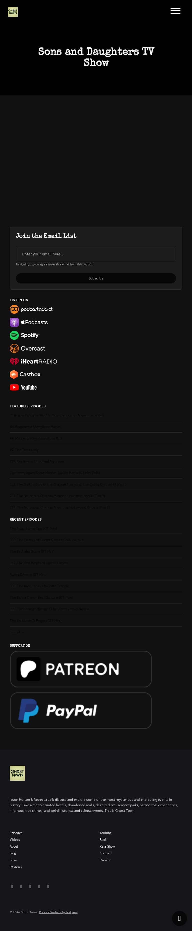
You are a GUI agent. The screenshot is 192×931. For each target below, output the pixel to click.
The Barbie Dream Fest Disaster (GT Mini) (41, 597)
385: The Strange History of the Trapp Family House (49, 609)
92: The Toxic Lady (24, 449)
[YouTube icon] (30, 886)
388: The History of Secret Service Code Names (47, 540)
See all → (17, 632)
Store (13, 860)
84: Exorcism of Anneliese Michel (35, 426)
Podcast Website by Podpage (58, 912)
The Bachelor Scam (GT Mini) (32, 551)
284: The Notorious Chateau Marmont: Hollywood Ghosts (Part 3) (60, 507)
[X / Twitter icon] (39, 886)
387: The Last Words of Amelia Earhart (39, 563)
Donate (105, 860)
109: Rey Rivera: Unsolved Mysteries (37, 461)
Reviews (16, 867)
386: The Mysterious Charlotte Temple (39, 586)
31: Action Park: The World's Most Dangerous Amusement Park (57, 415)
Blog (13, 853)
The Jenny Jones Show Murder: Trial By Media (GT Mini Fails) (55, 473)
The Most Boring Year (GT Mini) (33, 528)
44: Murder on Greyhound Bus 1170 (36, 438)
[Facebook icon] (21, 886)
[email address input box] (96, 254)
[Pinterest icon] (48, 886)
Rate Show (107, 846)
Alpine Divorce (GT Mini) (28, 574)
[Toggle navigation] (175, 11)
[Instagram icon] (12, 886)
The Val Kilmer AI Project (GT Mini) (36, 620)
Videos (15, 840)
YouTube (106, 833)
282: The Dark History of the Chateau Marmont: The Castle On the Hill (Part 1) (68, 484)
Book (103, 840)
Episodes (16, 833)
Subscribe (96, 278)
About (14, 846)
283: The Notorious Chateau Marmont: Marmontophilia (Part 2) (57, 496)
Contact (105, 853)
